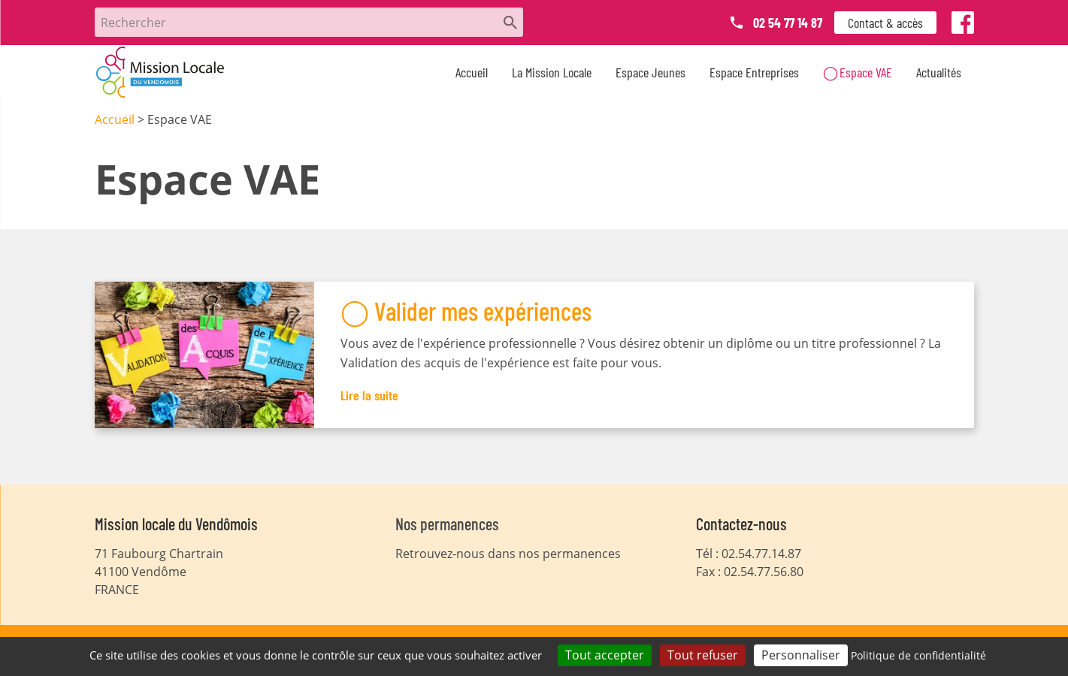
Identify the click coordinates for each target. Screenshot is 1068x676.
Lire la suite (369, 395)
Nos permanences (447, 523)
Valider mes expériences (482, 310)
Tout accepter (604, 655)
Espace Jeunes (650, 72)
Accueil (471, 72)
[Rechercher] (309, 22)
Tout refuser (702, 655)
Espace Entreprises (754, 72)
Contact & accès (885, 22)
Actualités (938, 72)
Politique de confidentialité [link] (918, 655)
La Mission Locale (551, 72)
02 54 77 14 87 (787, 22)
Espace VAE (866, 72)
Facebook (964, 25)
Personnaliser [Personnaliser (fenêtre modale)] (800, 655)
